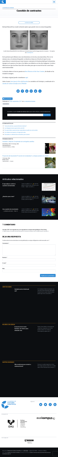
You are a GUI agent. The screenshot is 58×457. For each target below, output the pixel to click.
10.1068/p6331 (30, 52)
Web (3, 268)
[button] (18, 91)
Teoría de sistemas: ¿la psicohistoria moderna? (16, 126)
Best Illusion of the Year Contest (34, 71)
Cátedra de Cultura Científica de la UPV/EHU (14, 83)
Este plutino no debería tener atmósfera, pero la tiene (17, 134)
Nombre (4, 257)
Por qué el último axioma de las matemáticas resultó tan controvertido (21, 130)
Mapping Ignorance (8, 362)
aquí (26, 77)
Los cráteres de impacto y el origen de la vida (15, 132)
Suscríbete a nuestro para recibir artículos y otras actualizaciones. (29, 111)
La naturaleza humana (8, 7)
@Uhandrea (25, 81)
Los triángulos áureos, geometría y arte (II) (14, 128)
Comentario (5, 243)
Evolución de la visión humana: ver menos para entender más (21, 328)
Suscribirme (47, 114)
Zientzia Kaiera (7, 287)
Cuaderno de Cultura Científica (13, 452)
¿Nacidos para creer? (8, 196)
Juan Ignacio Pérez (16, 81)
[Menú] (54, 1)
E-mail (4, 263)
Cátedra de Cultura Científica (14, 450)
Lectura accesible (29, 22)
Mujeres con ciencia (8, 324)
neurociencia (6, 103)
